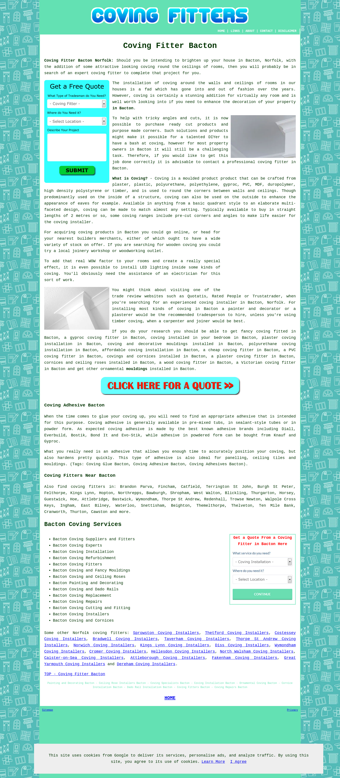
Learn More (213, 762)
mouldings (136, 369)
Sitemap (47, 710)
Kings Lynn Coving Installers (174, 645)
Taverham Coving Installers (196, 639)
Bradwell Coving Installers (125, 639)
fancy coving (255, 331)
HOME (221, 31)
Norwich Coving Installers (104, 645)
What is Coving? (130, 178)
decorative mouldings (163, 344)
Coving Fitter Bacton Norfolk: (79, 60)
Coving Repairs (85, 601)
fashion (246, 89)
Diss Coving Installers (242, 645)
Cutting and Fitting (108, 608)
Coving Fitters (85, 564)
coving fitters (110, 633)
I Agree (238, 762)
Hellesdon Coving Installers (183, 651)
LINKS (235, 31)
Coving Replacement (90, 595)
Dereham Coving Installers (146, 664)
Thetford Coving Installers (237, 633)
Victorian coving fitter (268, 362)
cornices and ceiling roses (75, 362)
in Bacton (122, 108)
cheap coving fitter (231, 350)
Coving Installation (91, 552)
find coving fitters (81, 487)
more (124, 512)
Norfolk (81, 633)
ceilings (191, 67)
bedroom (222, 338)
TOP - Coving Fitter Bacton (74, 674)
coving (148, 67)
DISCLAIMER (287, 31)
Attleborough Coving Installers (167, 658)
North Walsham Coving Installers (256, 651)
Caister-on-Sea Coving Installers (84, 658)
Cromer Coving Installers (117, 651)
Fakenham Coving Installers (244, 658)
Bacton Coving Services (82, 524)
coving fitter (106, 73)
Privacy (292, 710)
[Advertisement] (259, 259)
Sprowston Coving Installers (166, 633)
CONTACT (266, 31)
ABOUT (250, 31)
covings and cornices (131, 356)
